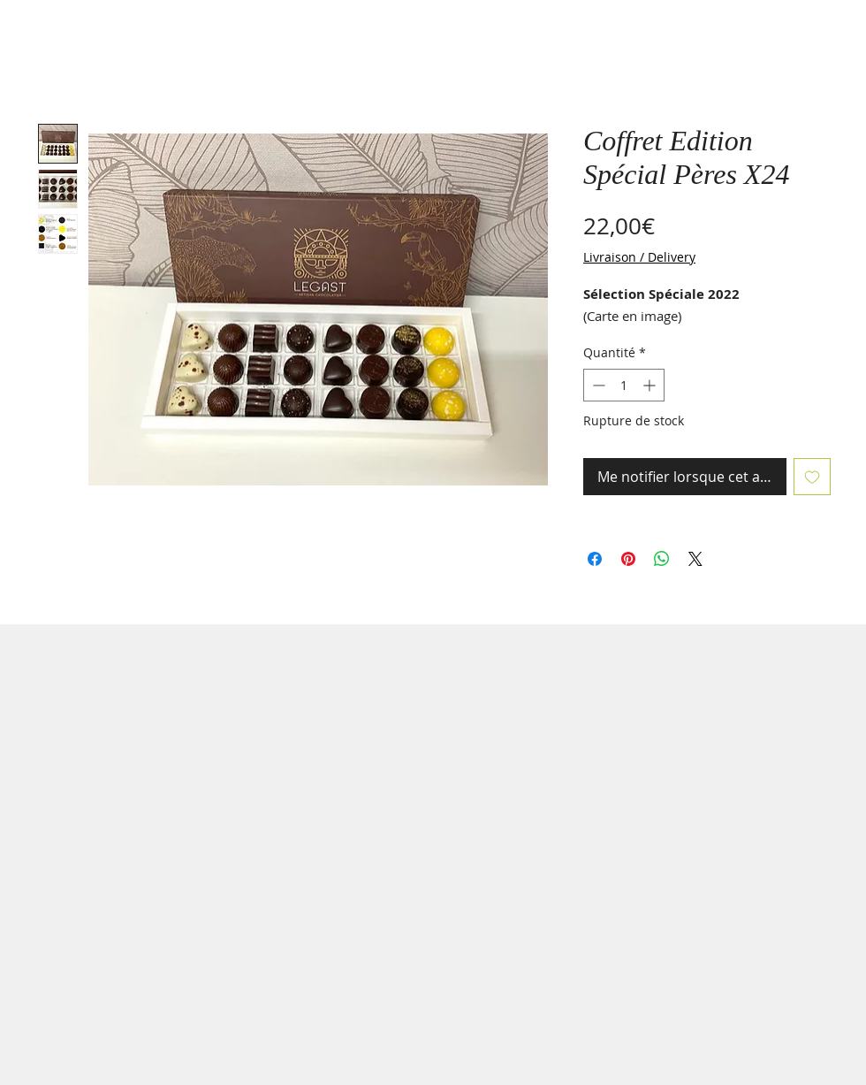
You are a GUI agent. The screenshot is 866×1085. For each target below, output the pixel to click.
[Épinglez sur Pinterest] (628, 558)
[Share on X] (695, 558)
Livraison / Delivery (639, 256)
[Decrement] (597, 385)
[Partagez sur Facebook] (594, 558)
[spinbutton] (624, 385)
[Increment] (651, 385)
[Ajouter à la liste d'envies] (812, 476)
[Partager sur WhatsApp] (661, 558)
